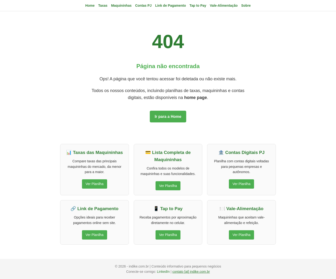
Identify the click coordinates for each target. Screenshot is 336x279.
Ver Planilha (95, 184)
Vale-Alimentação (224, 5)
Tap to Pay (198, 5)
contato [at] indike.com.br (191, 272)
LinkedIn (164, 272)
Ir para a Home (168, 117)
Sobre (246, 5)
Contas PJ (143, 5)
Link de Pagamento (170, 5)
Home (90, 5)
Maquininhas (121, 5)
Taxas (103, 5)
